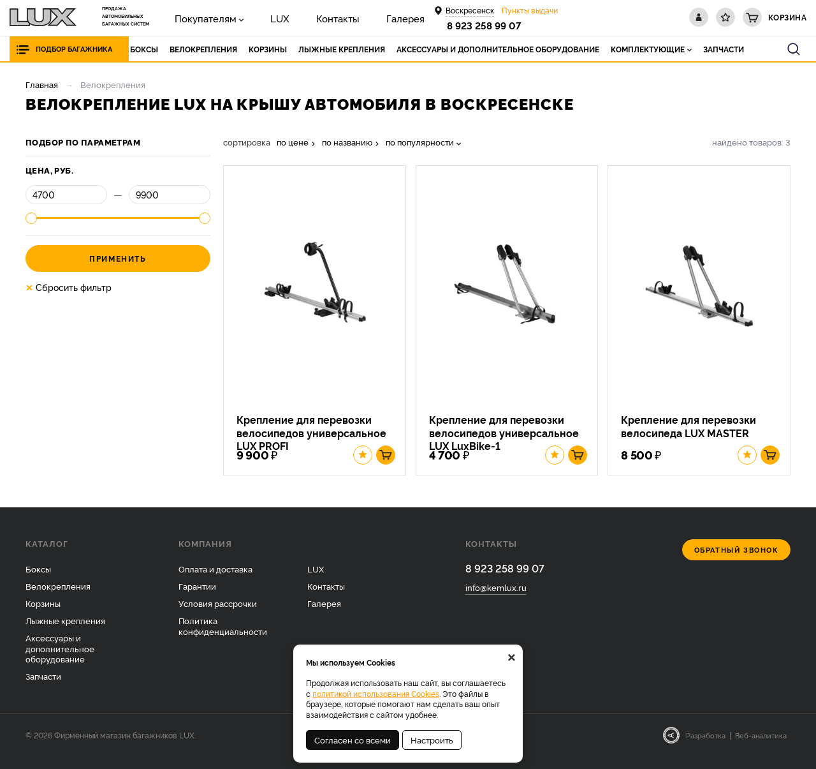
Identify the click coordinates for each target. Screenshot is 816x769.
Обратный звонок (736, 562)
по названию (347, 142)
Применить (117, 258)
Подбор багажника (77, 48)
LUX (257, 17)
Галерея (356, 17)
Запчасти (43, 688)
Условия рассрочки (217, 616)
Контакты (302, 17)
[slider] (31, 218)
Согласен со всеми (352, 739)
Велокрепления (58, 598)
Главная (42, 84)
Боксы (38, 581)
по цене (293, 142)
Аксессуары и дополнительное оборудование (60, 661)
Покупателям (197, 17)
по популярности (420, 142)
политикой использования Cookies (375, 693)
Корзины (43, 616)
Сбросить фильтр (69, 287)
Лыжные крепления (65, 633)
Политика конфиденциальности (222, 638)
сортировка (246, 142)
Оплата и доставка (215, 581)
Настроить (432, 739)
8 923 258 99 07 (486, 25)
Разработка (705, 747)
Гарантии (197, 598)
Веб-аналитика (761, 747)
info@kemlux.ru (496, 601)
